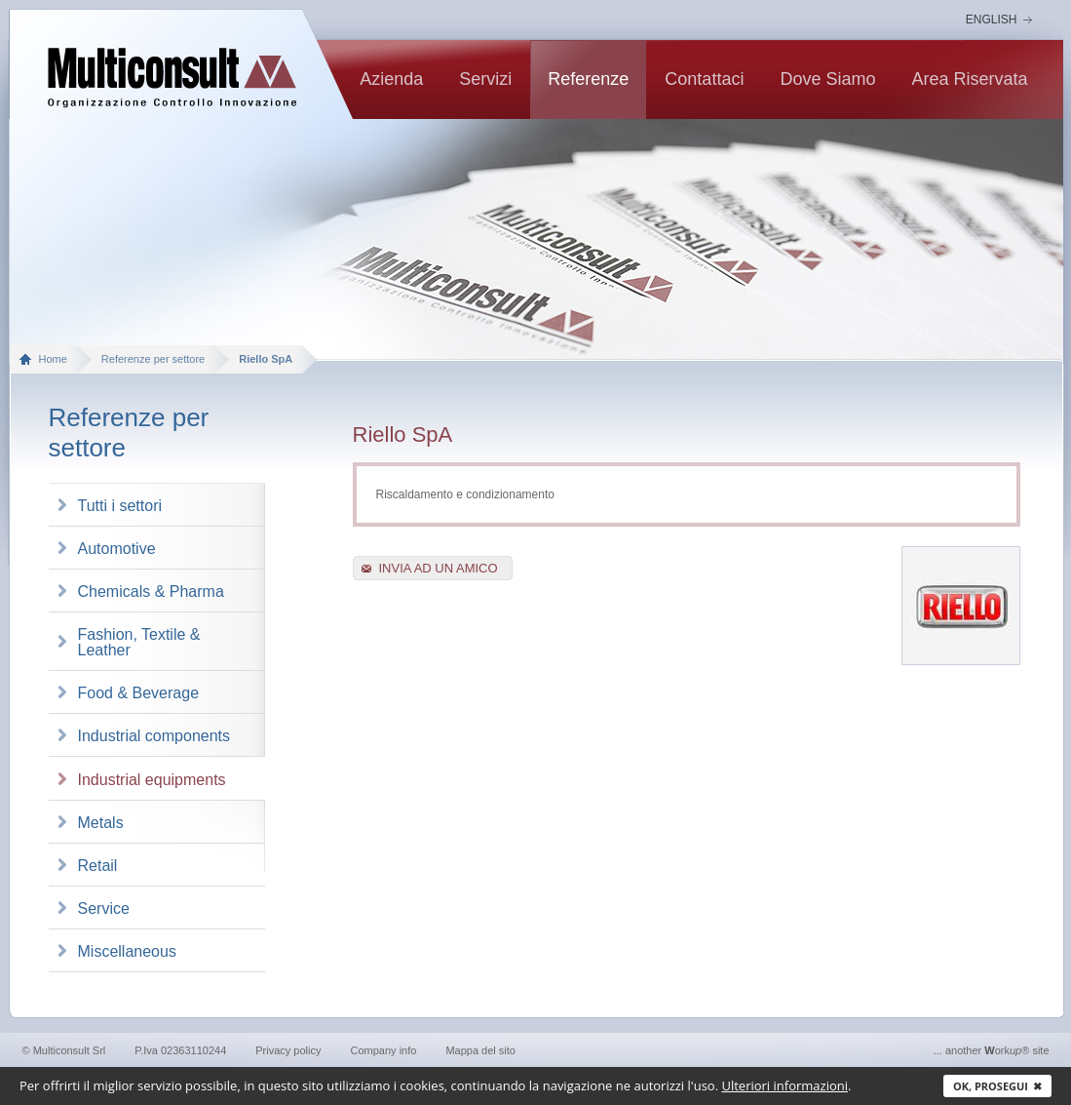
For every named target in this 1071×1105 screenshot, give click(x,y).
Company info (384, 1050)
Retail (98, 865)
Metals (101, 822)
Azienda (391, 79)
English (991, 19)
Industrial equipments (152, 779)
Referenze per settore (153, 359)
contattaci (704, 79)
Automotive (117, 548)
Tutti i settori (120, 505)
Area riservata (969, 79)
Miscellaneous (127, 951)
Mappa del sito (480, 1050)
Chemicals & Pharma (151, 591)
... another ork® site (992, 1050)
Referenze (588, 79)
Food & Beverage (139, 693)
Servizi (485, 79)
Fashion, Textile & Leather (139, 642)
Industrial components (154, 736)
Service (104, 908)
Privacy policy (288, 1050)
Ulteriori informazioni (784, 1085)
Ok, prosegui (997, 1086)
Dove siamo (827, 79)
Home (53, 359)
